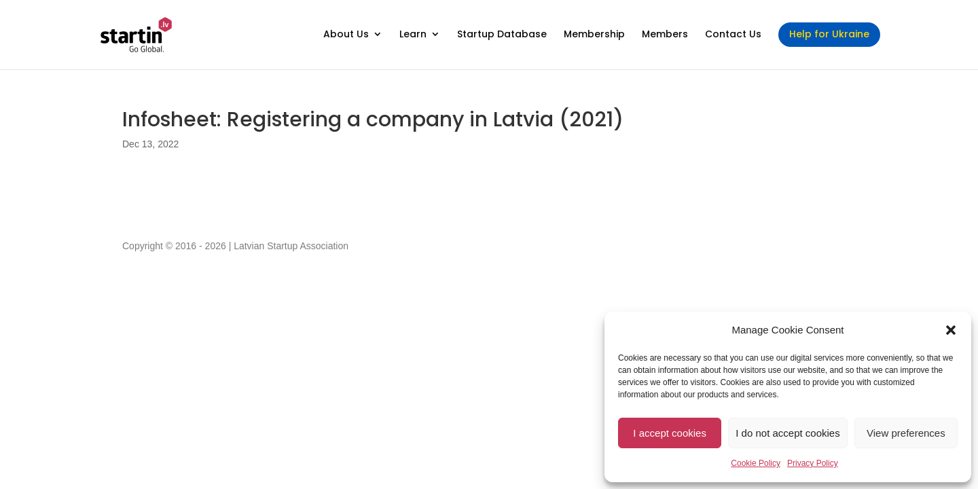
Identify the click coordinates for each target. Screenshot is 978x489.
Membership (594, 35)
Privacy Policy (812, 463)
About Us (346, 35)
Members (665, 35)
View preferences (906, 433)
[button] (951, 330)
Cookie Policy (755, 463)
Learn (413, 35)
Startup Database (502, 35)
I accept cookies (669, 433)
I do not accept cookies (787, 433)
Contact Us (733, 35)
